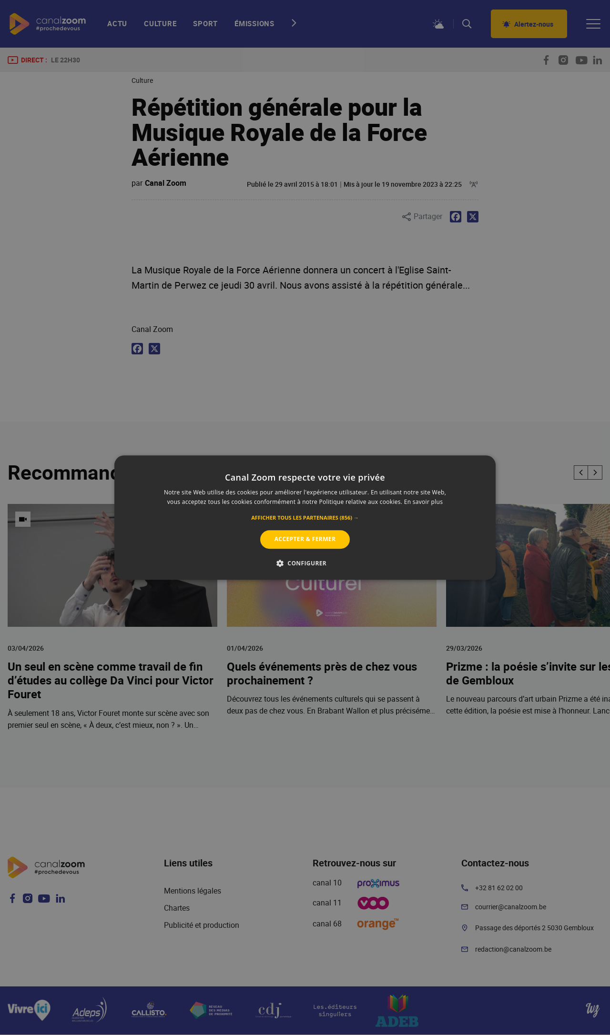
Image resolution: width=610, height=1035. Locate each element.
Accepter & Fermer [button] (305, 539)
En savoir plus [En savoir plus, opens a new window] (423, 502)
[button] (305, 518)
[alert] (305, 517)
